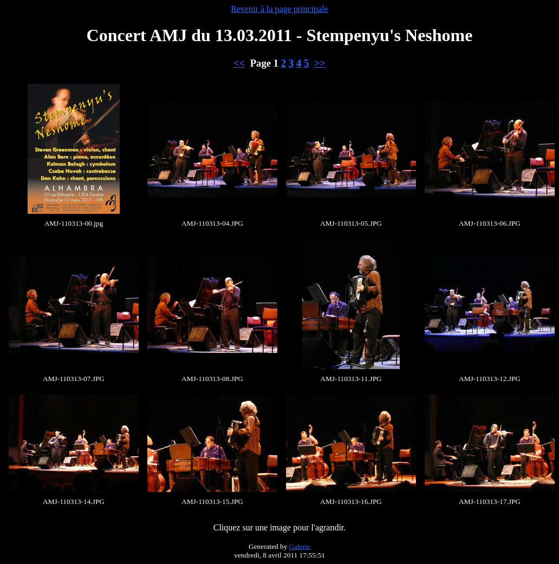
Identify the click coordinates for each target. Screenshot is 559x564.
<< (239, 63)
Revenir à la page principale (279, 9)
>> (320, 63)
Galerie (299, 546)
